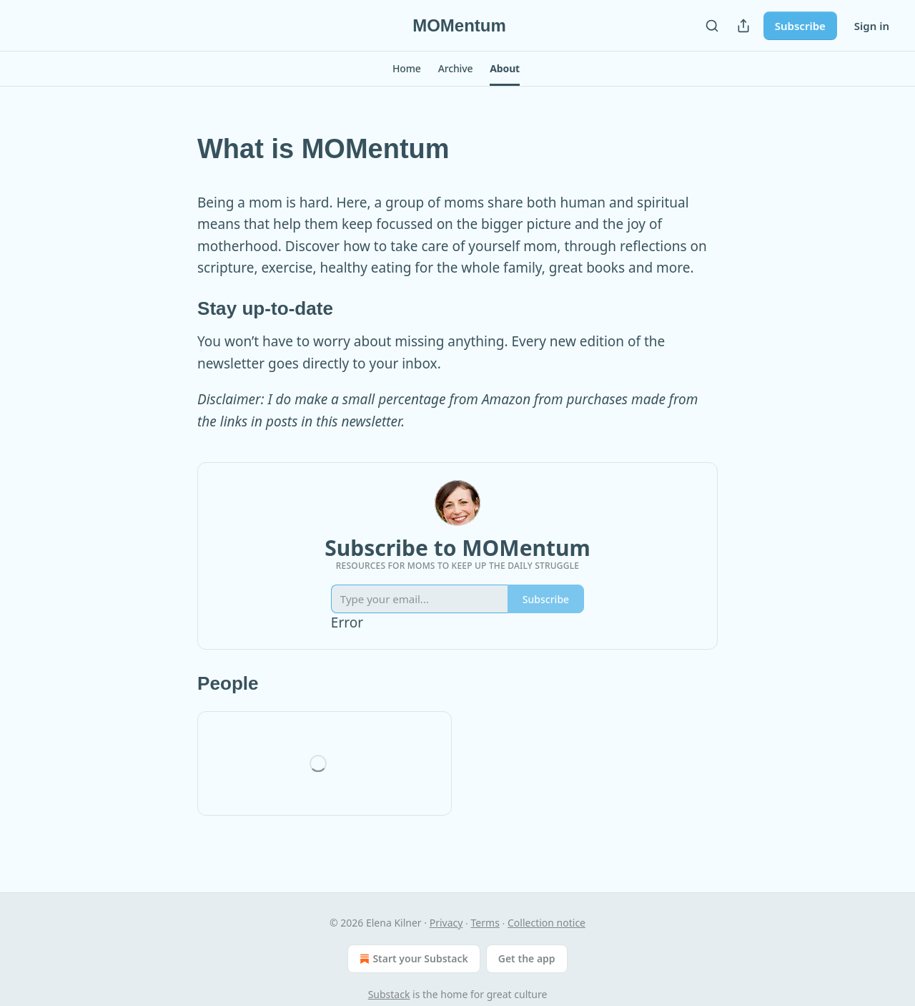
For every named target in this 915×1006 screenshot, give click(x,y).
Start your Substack (412, 959)
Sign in (871, 26)
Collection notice (546, 922)
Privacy (446, 922)
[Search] (712, 25)
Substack (389, 994)
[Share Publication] (743, 25)
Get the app (526, 958)
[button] (407, 69)
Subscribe (800, 26)
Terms (485, 922)
